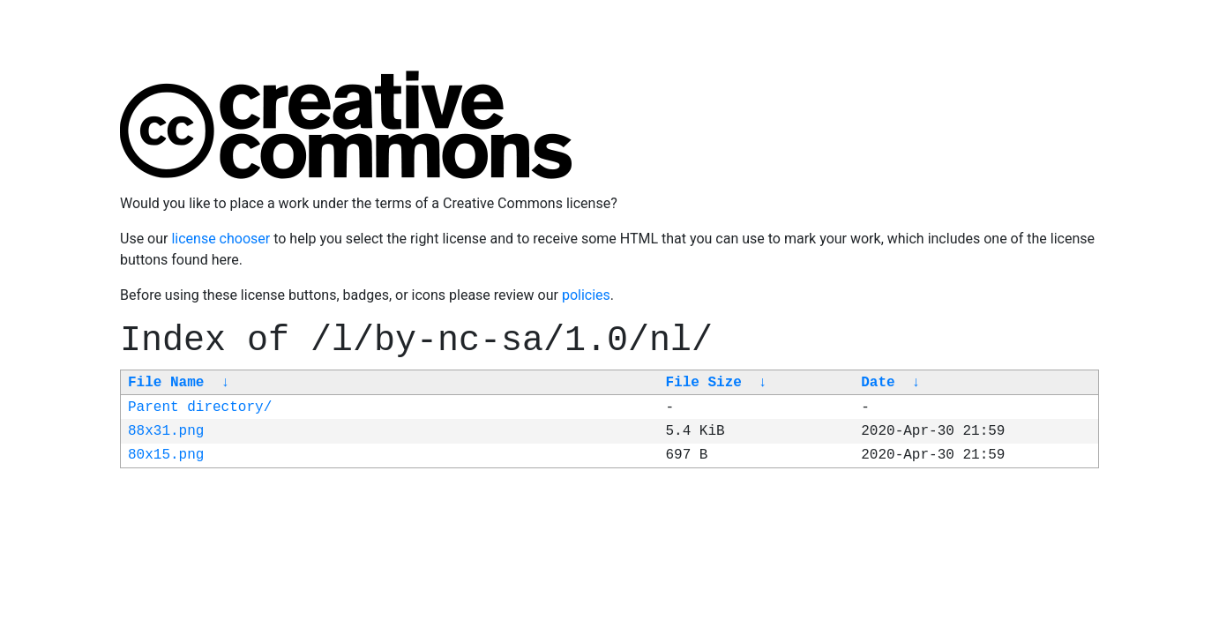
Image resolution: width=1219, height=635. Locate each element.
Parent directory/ (200, 407)
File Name (166, 382)
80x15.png (166, 455)
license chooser (220, 238)
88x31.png (166, 431)
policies (586, 295)
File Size (703, 382)
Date (877, 382)
